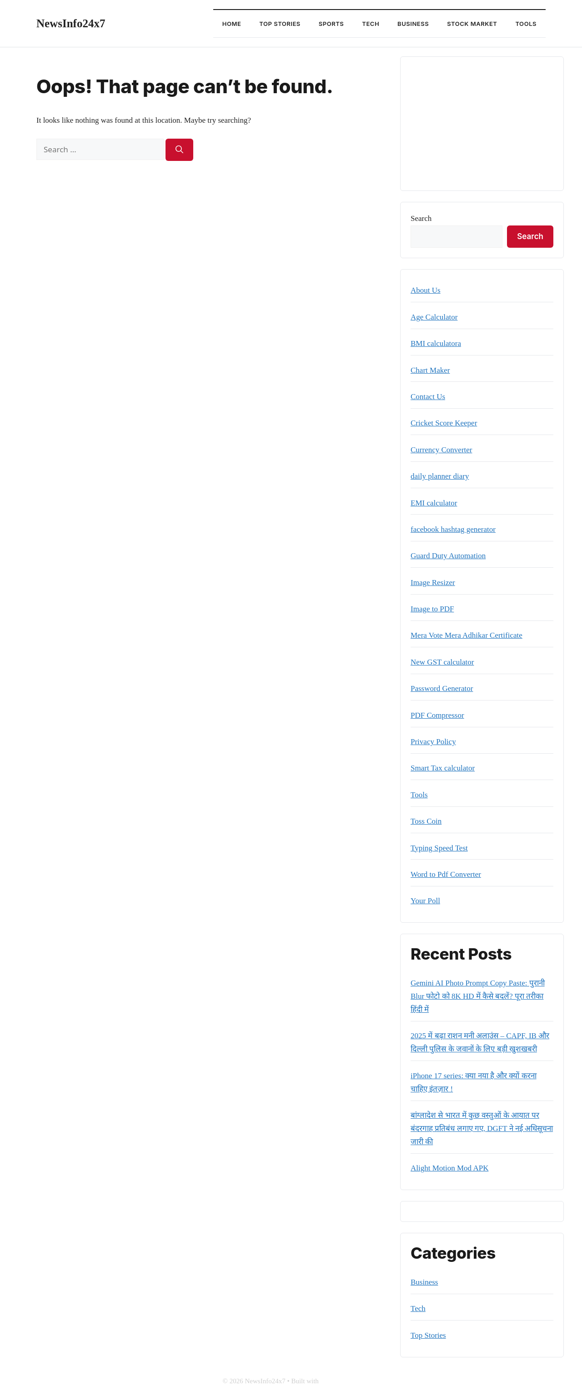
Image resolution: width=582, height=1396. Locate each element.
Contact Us (428, 396)
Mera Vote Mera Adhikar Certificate (466, 635)
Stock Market (472, 23)
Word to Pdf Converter (446, 874)
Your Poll (425, 900)
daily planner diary (440, 476)
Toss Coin (426, 821)
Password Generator (442, 688)
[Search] (179, 150)
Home (231, 23)
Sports (331, 23)
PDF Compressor (437, 715)
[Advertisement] (482, 123)
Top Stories (280, 23)
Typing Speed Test (439, 848)
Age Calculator (434, 317)
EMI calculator (434, 503)
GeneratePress (340, 1381)
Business (413, 23)
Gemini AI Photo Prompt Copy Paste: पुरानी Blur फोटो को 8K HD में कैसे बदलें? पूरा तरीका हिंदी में (478, 996)
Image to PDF (432, 609)
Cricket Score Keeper (444, 423)
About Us (426, 290)
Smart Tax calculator (443, 768)
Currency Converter (441, 449)
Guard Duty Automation (448, 555)
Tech (370, 23)
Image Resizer (433, 582)
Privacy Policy (433, 741)
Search (421, 218)
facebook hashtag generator (453, 529)
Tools (526, 23)
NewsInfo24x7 (70, 23)
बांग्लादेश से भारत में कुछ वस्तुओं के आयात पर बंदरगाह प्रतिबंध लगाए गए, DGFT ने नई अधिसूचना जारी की (482, 1128)
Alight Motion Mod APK (449, 1168)
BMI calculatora (436, 343)
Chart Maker (430, 370)
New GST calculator (442, 662)
